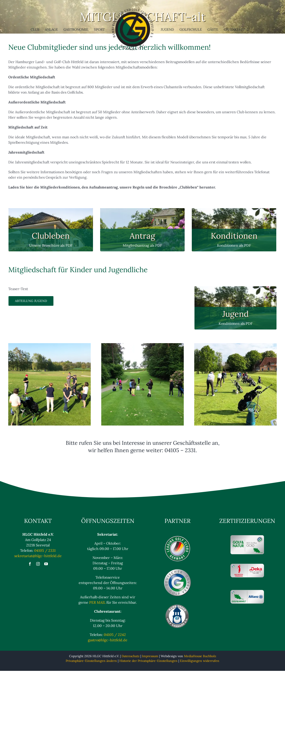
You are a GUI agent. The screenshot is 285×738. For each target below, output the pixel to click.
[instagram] (38, 564)
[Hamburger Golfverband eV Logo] (177, 605)
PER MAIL (97, 602)
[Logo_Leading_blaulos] (177, 537)
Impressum (150, 656)
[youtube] (46, 564)
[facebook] (30, 564)
